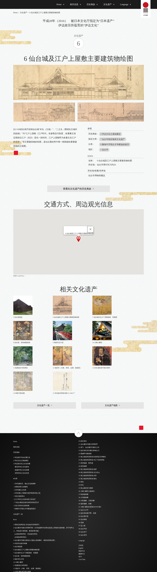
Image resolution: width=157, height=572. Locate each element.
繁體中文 (82, 507)
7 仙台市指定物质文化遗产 (112, 139)
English (81, 501)
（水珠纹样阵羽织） (20, 490)
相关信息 (74, 4)
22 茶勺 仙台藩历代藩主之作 (89, 400)
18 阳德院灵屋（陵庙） (21, 540)
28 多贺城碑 (83, 419)
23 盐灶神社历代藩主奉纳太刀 (89, 403)
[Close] (90, 229)
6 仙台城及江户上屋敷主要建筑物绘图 (26, 503)
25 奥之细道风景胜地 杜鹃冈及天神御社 (92, 410)
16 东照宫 (16, 534)
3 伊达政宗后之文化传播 (21, 417)
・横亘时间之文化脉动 (21, 420)
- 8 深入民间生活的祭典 (21, 458)
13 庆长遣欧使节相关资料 (22, 525)
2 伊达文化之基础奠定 (110, 134)
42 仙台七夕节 (83, 463)
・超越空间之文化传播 (21, 423)
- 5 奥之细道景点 (19, 449)
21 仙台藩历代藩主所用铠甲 (88, 397)
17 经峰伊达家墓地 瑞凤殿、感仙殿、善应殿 (29, 537)
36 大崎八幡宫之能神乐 (87, 444)
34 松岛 (81, 438)
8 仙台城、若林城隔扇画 (21, 509)
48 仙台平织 (83, 482)
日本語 (81, 498)
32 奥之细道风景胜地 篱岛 (88, 432)
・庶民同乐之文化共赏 (21, 426)
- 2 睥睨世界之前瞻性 (20, 440)
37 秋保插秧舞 (83, 447)
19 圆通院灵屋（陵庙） (21, 543)
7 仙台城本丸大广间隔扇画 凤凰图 (25, 506)
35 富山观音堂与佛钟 (86, 441)
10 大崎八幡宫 (18, 515)
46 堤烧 (81, 475)
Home (59, 4)
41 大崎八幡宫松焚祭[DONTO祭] (90, 460)
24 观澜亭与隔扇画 (85, 407)
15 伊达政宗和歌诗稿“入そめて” (24, 531)
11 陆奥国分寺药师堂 (20, 518)
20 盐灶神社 (83, 394)
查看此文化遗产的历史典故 (77, 188)
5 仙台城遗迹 (17, 499)
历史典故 (91, 4)
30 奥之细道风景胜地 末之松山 (89, 425)
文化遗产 (107, 4)
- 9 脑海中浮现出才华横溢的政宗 (24, 462)
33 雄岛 (81, 435)
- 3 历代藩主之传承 (19, 443)
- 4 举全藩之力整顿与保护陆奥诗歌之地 (26, 446)
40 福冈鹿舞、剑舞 (85, 457)
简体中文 (82, 504)
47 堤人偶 (82, 479)
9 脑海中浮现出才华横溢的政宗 (114, 144)
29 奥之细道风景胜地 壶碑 (88, 422)
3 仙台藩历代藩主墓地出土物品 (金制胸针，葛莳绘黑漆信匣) (34, 493)
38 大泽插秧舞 (83, 450)
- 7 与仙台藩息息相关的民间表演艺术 (26, 455)
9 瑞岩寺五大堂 (18, 512)
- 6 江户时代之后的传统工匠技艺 (24, 452)
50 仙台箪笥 (83, 488)
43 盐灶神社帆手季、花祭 (87, 466)
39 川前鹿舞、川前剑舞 (87, 454)
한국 (80, 510)
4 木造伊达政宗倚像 (20, 496)
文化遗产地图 (111, 358)
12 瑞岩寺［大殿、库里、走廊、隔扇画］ (27, 521)
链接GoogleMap (18, 276)
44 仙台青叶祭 (83, 469)
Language (124, 4)
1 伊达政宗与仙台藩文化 (21, 410)
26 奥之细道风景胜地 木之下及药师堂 (91, 413)
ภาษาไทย (82, 512)
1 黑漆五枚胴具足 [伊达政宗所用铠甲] (26, 478)
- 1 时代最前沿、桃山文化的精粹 (24, 437)
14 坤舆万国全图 (19, 528)
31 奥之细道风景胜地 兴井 (88, 428)
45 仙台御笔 (83, 472)
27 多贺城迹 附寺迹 (86, 416)
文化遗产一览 (43, 358)
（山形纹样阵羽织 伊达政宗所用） (25, 487)
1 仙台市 (104, 150)
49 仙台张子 (83, 485)
